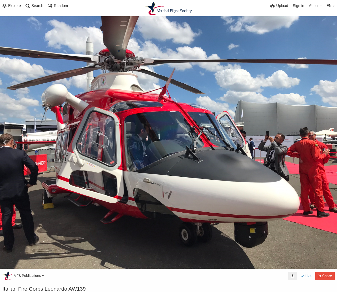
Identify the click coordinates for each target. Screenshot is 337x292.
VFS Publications (29, 276)
